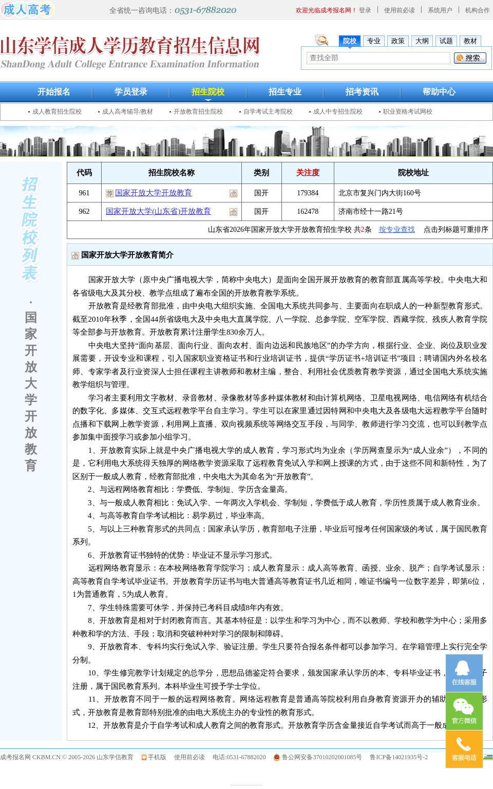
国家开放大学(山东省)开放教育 (158, 211)
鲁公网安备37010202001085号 (322, 757)
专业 (374, 41)
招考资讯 (362, 91)
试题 (446, 41)
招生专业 (285, 91)
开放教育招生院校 (198, 111)
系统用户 (440, 10)
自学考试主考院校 (268, 111)
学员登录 (131, 91)
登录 (365, 10)
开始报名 (53, 91)
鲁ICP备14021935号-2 (399, 757)
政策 (398, 41)
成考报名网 (15, 757)
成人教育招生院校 (57, 111)
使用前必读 (399, 10)
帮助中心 (439, 91)
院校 (349, 41)
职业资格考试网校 (407, 111)
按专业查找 (397, 229)
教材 (470, 41)
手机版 (157, 757)
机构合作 (477, 10)
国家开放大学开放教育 (153, 193)
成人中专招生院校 (338, 111)
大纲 (422, 41)
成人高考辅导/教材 (127, 111)
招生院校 (208, 91)
